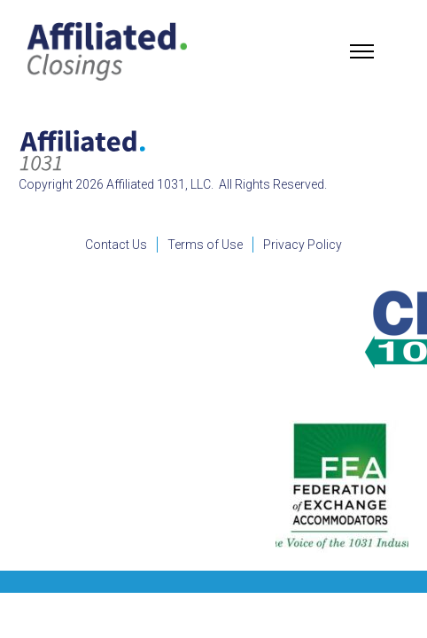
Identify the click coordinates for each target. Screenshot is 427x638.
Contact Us (116, 244)
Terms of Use (205, 244)
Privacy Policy (302, 244)
